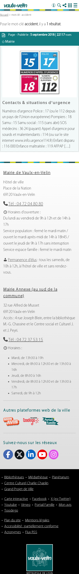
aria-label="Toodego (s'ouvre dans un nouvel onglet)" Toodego (31, 421)
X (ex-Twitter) (60, 499)
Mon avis (65, 505)
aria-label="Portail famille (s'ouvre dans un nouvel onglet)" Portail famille (50, 421)
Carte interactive (16, 499)
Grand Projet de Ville (19, 489)
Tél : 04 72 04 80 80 (25, 204)
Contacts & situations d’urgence (36, 103)
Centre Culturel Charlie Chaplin (26, 483)
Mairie (10, 42)
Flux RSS (31, 532)
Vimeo (25, 505)
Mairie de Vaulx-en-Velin (26, 173)
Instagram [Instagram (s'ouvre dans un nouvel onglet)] (53, 454)
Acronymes (12, 532)
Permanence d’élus (22, 260)
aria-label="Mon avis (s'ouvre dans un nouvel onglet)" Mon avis (11, 421)
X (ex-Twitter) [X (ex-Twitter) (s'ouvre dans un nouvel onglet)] (19, 454)
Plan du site (12, 520)
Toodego (11, 511)
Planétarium (60, 477)
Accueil (4, 15)
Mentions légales (37, 520)
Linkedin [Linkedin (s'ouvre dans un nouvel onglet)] (31, 454)
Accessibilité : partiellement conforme (31, 526)
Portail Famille (44, 505)
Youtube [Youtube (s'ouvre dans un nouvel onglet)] (42, 454)
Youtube (10, 505)
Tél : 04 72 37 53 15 (25, 340)
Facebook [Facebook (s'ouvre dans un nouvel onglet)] (8, 454)
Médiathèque (38, 477)
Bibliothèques (14, 477)
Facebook (39, 499)
